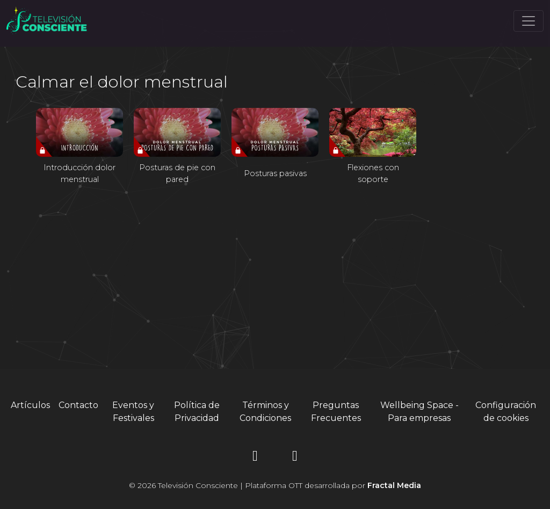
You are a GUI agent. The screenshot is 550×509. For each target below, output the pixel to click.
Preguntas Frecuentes (336, 411)
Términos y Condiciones (265, 411)
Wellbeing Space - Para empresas (419, 411)
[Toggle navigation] (528, 21)
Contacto (78, 405)
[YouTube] (295, 457)
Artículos (30, 405)
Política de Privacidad (197, 411)
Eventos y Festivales (133, 411)
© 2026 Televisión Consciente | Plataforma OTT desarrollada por (275, 485)
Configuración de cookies (505, 411)
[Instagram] (255, 457)
